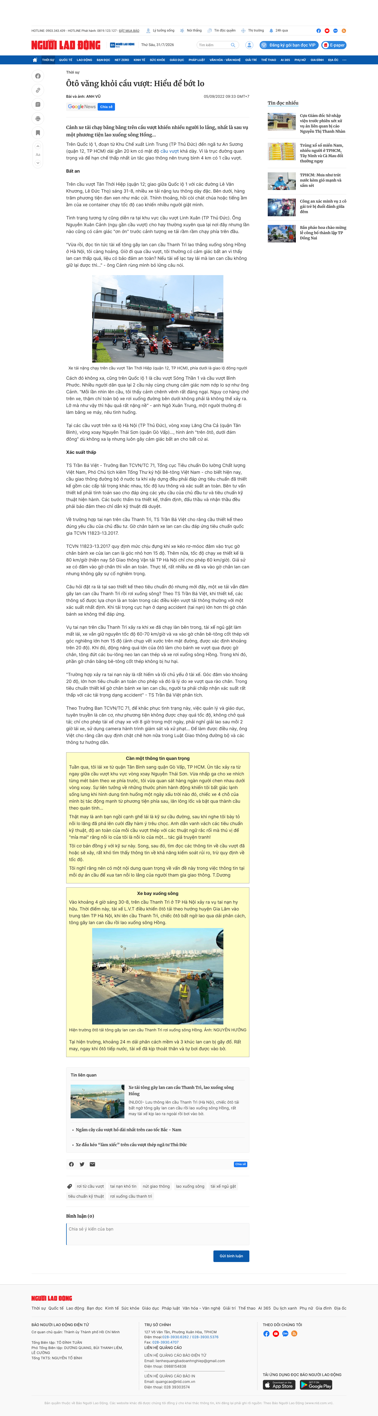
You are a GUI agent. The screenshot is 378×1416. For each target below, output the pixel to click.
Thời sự (48, 60)
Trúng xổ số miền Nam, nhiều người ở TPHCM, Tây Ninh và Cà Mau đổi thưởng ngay (321, 153)
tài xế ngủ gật (223, 1186)
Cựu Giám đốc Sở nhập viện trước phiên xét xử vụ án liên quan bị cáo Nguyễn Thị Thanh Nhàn (322, 123)
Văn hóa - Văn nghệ (225, 60)
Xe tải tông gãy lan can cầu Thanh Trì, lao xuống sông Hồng (181, 1090)
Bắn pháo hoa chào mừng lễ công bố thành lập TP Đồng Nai (323, 232)
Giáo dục (177, 60)
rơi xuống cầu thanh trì (131, 1196)
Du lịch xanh (285, 1308)
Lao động (84, 60)
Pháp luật (197, 60)
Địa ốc (333, 60)
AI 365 (285, 60)
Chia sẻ (106, 107)
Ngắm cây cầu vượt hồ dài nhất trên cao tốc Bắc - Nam (128, 1129)
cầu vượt (169, 151)
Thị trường (252, 30)
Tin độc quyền (221, 30)
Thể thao (268, 60)
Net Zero (122, 60)
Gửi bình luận (231, 1256)
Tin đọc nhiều (283, 103)
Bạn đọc (103, 60)
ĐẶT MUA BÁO (129, 31)
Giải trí (250, 60)
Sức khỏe (157, 60)
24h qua (278, 30)
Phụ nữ (300, 60)
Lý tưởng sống (160, 30)
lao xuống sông (190, 1186)
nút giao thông (156, 1186)
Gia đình (317, 60)
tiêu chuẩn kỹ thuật (86, 1196)
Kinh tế (139, 60)
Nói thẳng (191, 30)
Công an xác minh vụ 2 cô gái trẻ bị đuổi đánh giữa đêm (323, 206)
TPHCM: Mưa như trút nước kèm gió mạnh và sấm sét (321, 180)
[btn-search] (233, 45)
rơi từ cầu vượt (90, 1186)
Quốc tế (65, 60)
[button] (38, 146)
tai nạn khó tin (123, 1186)
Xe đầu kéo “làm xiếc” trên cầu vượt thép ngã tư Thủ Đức (131, 1144)
